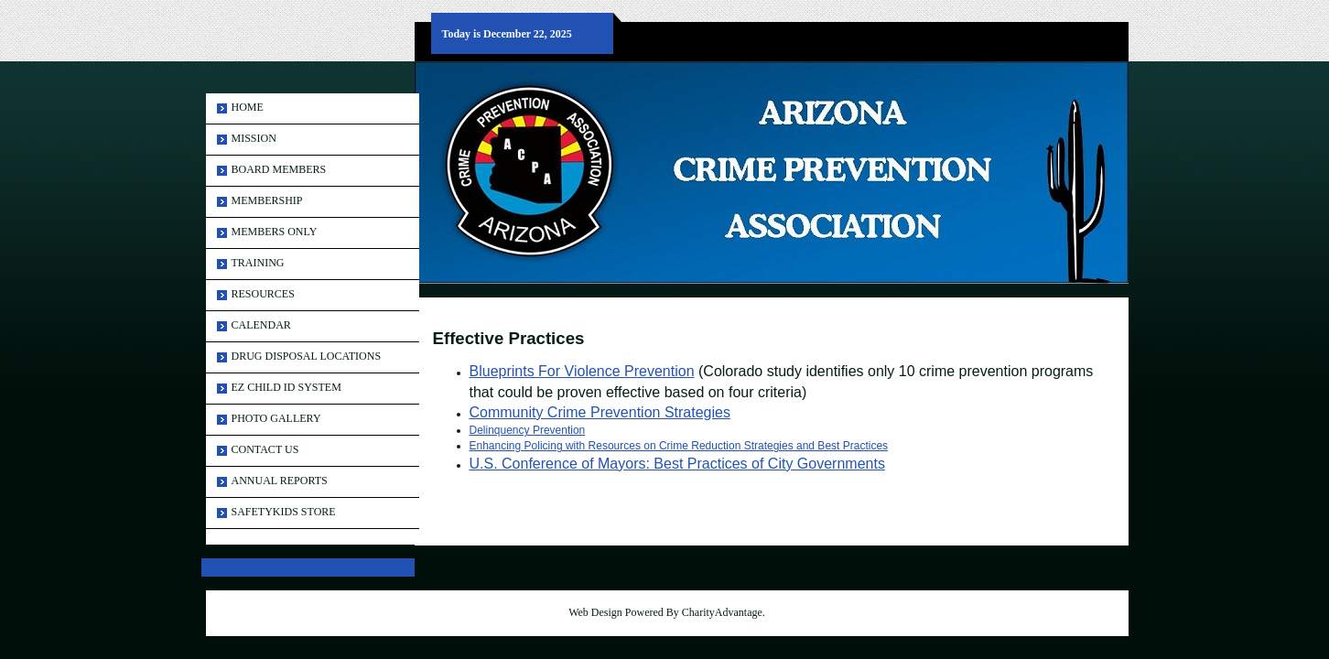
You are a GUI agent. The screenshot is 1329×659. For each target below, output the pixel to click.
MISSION (254, 138)
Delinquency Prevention (528, 430)
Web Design (595, 612)
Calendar (261, 325)
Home (248, 107)
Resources (263, 293)
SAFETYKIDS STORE (284, 511)
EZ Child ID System (286, 387)
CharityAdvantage (722, 612)
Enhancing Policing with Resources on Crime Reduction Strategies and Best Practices (679, 445)
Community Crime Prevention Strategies (600, 412)
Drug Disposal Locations (307, 356)
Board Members (279, 169)
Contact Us (265, 449)
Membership (267, 200)
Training (258, 262)
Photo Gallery (276, 418)
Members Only (275, 231)
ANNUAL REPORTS (280, 480)
